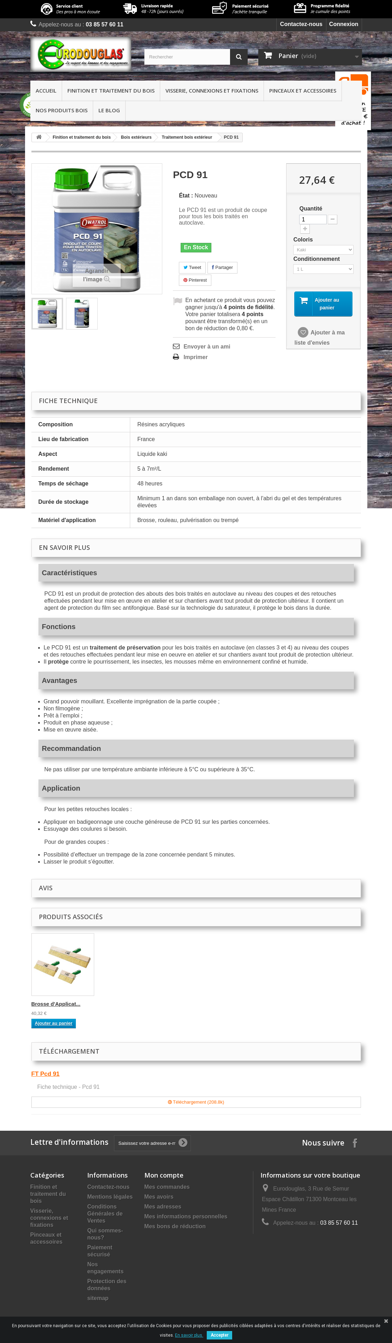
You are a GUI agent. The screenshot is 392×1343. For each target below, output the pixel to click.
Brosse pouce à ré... (56, 1004)
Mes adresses (162, 1207)
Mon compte (163, 1175)
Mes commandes (167, 1187)
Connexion (343, 24)
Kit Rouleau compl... (126, 1004)
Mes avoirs (159, 1197)
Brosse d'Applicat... (195, 1004)
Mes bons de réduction (175, 1226)
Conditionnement (317, 259)
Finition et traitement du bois (111, 90)
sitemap (97, 1298)
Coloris (303, 240)
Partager (222, 267)
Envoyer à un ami (206, 347)
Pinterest (195, 280)
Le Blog (109, 110)
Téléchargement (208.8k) (196, 1102)
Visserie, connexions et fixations (211, 90)
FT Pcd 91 (45, 1074)
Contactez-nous (301, 24)
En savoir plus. (189, 1335)
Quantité (310, 209)
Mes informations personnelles (186, 1216)
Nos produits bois (62, 110)
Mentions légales (110, 1197)
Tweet (192, 267)
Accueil (46, 90)
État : (186, 196)
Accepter (219, 1335)
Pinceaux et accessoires (302, 90)
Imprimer (195, 357)
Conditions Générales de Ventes (105, 1214)
